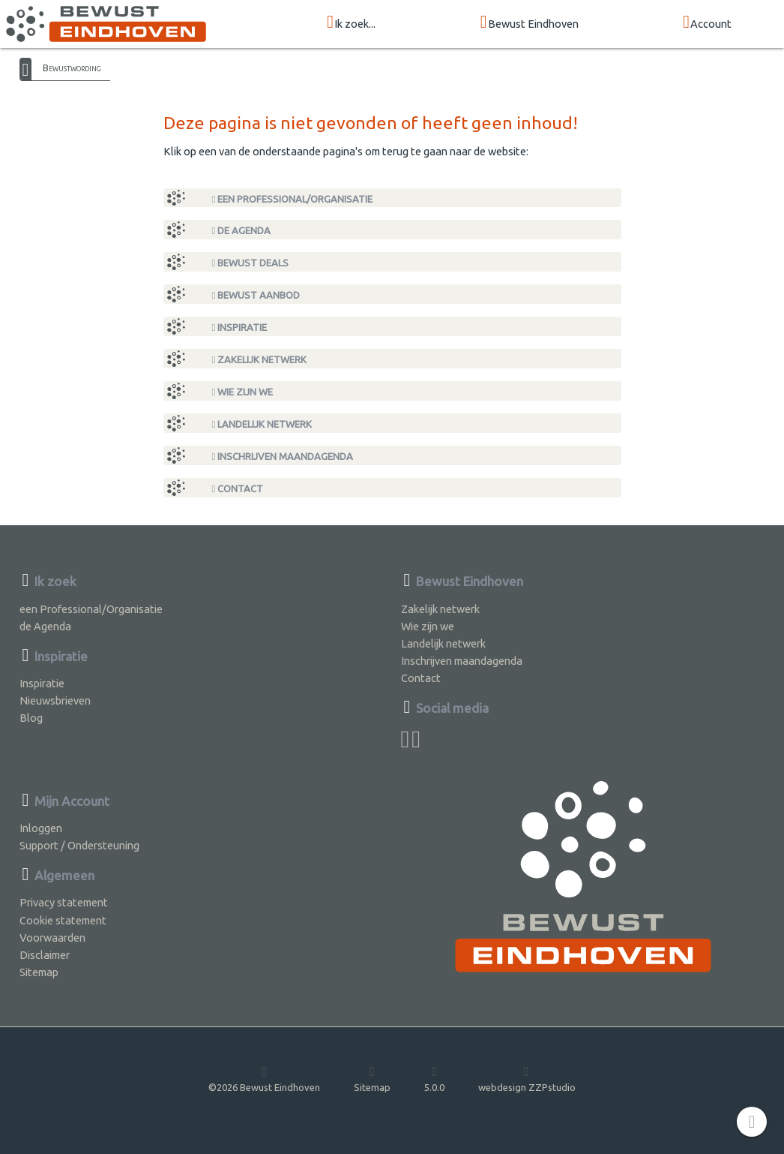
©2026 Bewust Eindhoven (264, 1078)
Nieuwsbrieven (55, 700)
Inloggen (40, 828)
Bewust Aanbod (256, 295)
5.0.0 (434, 1078)
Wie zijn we (243, 392)
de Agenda (241, 230)
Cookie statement (62, 920)
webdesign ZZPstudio (527, 1078)
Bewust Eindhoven (529, 23)
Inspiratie (240, 327)
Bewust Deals (250, 263)
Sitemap (38, 972)
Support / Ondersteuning (79, 845)
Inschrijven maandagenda (283, 456)
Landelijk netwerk (262, 424)
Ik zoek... (351, 23)
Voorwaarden (52, 937)
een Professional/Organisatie (292, 199)
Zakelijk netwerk (259, 359)
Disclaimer (44, 954)
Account (707, 23)
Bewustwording (72, 67)
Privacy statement (63, 902)
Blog (31, 717)
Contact (238, 488)
